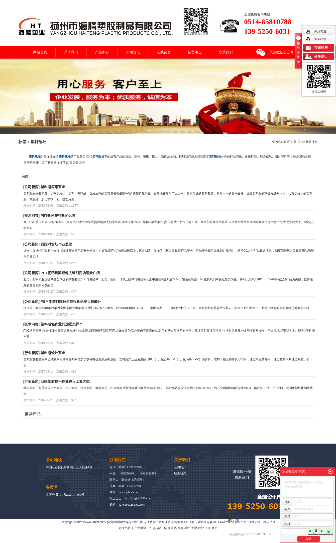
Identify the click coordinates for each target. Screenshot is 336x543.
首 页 (297, 142)
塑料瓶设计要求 (53, 353)
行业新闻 (31, 353)
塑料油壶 (177, 522)
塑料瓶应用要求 (53, 187)
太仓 (181, 528)
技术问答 (31, 216)
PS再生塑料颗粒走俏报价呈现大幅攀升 (71, 302)
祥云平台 (241, 522)
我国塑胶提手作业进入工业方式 (65, 382)
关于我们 (71, 52)
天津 (194, 528)
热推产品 (124, 528)
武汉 (201, 528)
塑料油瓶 (165, 522)
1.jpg (235, 520)
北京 (215, 528)
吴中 (187, 528)
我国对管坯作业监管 (56, 244)
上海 (208, 528)
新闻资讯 (133, 52)
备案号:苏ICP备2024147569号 (65, 494)
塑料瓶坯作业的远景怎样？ (62, 324)
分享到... (320, 56)
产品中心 (102, 52)
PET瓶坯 (190, 522)
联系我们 (226, 52)
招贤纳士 (195, 52)
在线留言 (164, 52)
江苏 (153, 528)
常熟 (174, 528)
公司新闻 (31, 187)
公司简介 (180, 467)
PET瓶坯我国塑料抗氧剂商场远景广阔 (70, 273)
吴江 (160, 528)
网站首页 (40, 52)
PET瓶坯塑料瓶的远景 (58, 216)
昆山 (167, 528)
